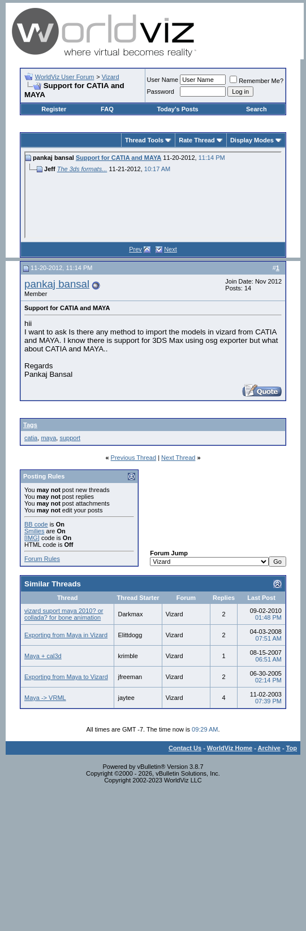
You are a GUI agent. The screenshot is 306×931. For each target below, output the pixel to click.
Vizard (110, 76)
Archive (269, 748)
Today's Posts (177, 109)
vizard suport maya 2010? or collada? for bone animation (63, 614)
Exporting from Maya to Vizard (66, 676)
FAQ (107, 109)
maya (48, 437)
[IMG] (32, 537)
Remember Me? (256, 80)
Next (170, 249)
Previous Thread (134, 457)
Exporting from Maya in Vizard (65, 635)
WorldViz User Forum (64, 76)
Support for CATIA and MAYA (118, 157)
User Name (163, 79)
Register (53, 109)
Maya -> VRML (45, 697)
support (69, 437)
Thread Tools (144, 140)
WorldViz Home (229, 748)
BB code (36, 524)
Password (160, 91)
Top (291, 748)
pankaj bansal (56, 284)
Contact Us (185, 748)
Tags (30, 424)
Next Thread (178, 457)
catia (30, 437)
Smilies (34, 531)
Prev (135, 249)
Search (256, 109)
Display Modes (252, 140)
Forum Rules (42, 558)
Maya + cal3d (43, 655)
